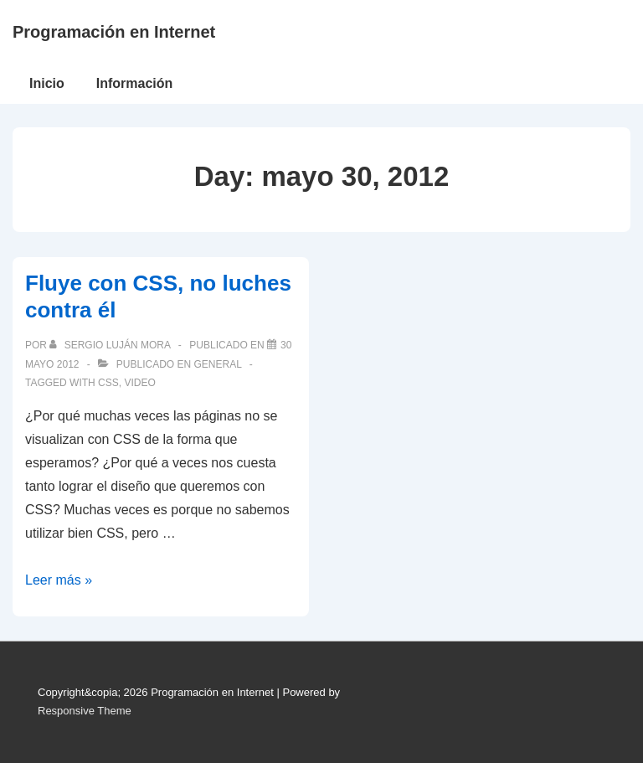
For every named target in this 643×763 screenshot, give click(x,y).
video (139, 383)
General (217, 364)
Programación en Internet (114, 32)
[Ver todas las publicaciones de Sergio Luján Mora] (110, 345)
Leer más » (58, 580)
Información (134, 83)
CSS (108, 383)
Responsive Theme (84, 710)
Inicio (46, 83)
